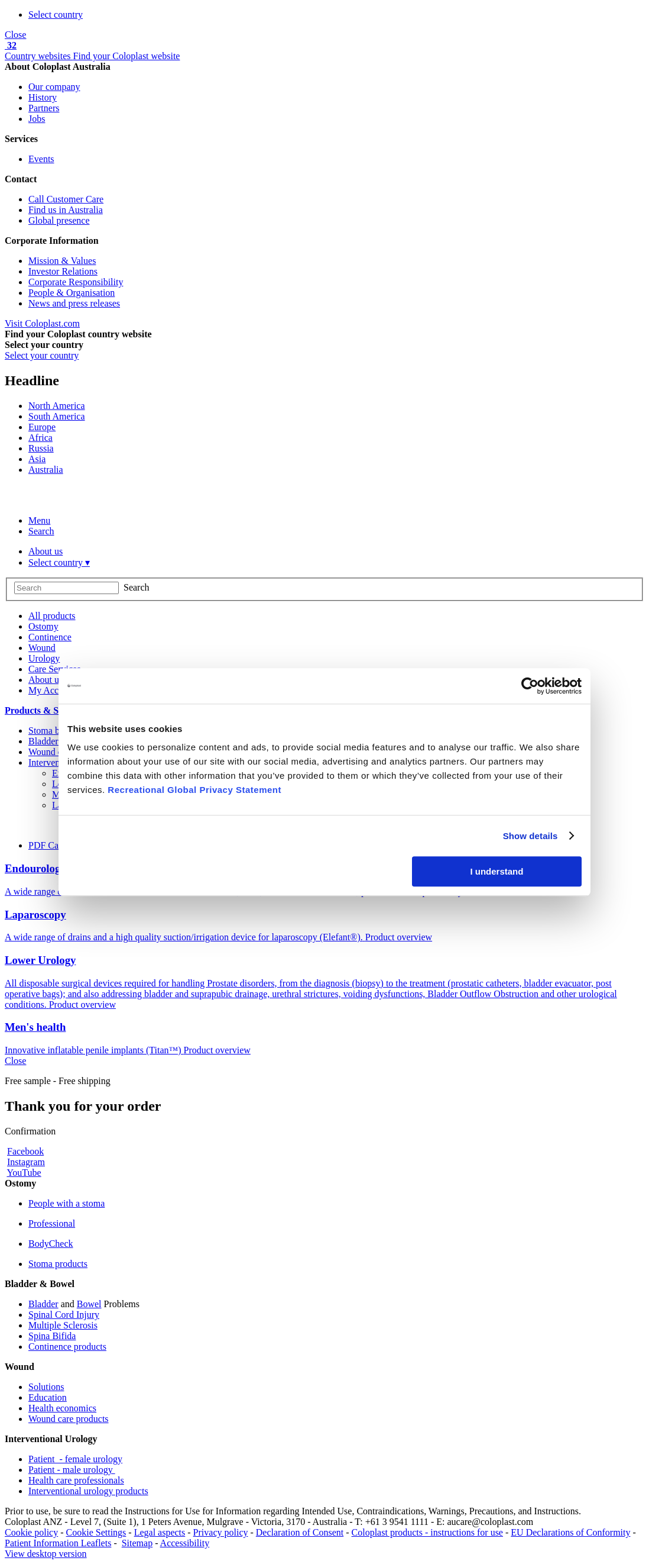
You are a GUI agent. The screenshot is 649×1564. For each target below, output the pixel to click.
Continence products (67, 1347)
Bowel (89, 1304)
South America (56, 416)
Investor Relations (63, 271)
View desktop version (46, 1554)
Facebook (25, 1151)
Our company (54, 87)
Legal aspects (160, 1532)
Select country (55, 14)
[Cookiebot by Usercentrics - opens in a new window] (530, 686)
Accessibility (185, 1543)
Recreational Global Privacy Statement (194, 790)
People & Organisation (71, 293)
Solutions (46, 1387)
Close (15, 35)
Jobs (36, 119)
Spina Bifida (52, 1336)
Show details (530, 836)
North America (56, 406)
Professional (51, 1223)
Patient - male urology (71, 1470)
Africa (40, 438)
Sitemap (137, 1543)
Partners (43, 108)
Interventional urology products (88, 1491)
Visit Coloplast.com (42, 323)
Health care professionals (76, 1480)
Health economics (62, 1408)
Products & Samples (46, 710)
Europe (42, 427)
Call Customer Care (65, 199)
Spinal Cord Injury (63, 1315)
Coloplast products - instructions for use (427, 1532)
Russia (41, 448)
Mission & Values (62, 261)
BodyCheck (50, 1244)
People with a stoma (66, 1203)
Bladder (43, 1304)
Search (41, 531)
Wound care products (68, 1419)
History (42, 97)
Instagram (26, 1162)
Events (41, 159)
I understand (496, 871)
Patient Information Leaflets (58, 1543)
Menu (39, 520)
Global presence (59, 220)
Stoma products (57, 1264)
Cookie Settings (96, 1532)
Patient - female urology (75, 1459)
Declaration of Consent (299, 1532)
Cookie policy (31, 1532)
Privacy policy (220, 1532)
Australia (45, 470)
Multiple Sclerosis (63, 1325)
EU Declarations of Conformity (570, 1532)
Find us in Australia (65, 210)
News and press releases (74, 303)
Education (47, 1397)
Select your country (42, 355)
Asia (37, 459)
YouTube (24, 1173)
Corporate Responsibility (75, 282)
